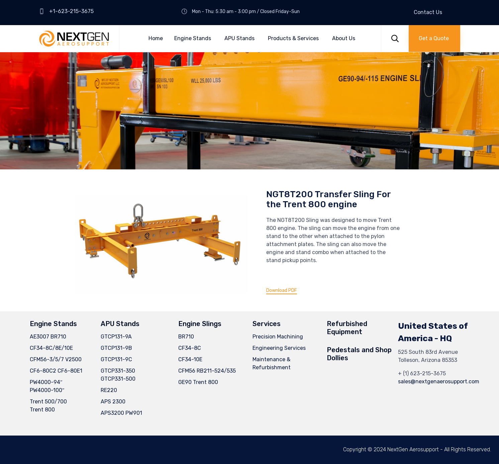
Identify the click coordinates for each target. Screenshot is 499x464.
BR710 (186, 336)
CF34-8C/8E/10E (51, 348)
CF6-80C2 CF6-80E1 (56, 371)
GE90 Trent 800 (198, 382)
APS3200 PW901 (121, 413)
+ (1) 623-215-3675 (422, 373)
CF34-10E (190, 359)
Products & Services (293, 38)
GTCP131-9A (116, 336)
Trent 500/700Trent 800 (48, 405)
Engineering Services (279, 348)
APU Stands (239, 38)
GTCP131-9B (116, 348)
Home (155, 38)
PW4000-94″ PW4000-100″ (47, 386)
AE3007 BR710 (48, 336)
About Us (343, 38)
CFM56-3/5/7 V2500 (56, 359)
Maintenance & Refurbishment (272, 363)
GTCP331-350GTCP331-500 (118, 375)
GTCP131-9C (116, 359)
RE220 (109, 390)
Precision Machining (278, 336)
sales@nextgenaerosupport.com (438, 381)
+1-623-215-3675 (71, 11)
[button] (434, 38)
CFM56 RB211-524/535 (207, 371)
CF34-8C (189, 348)
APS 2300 (113, 401)
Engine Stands (192, 38)
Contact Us (428, 12)
